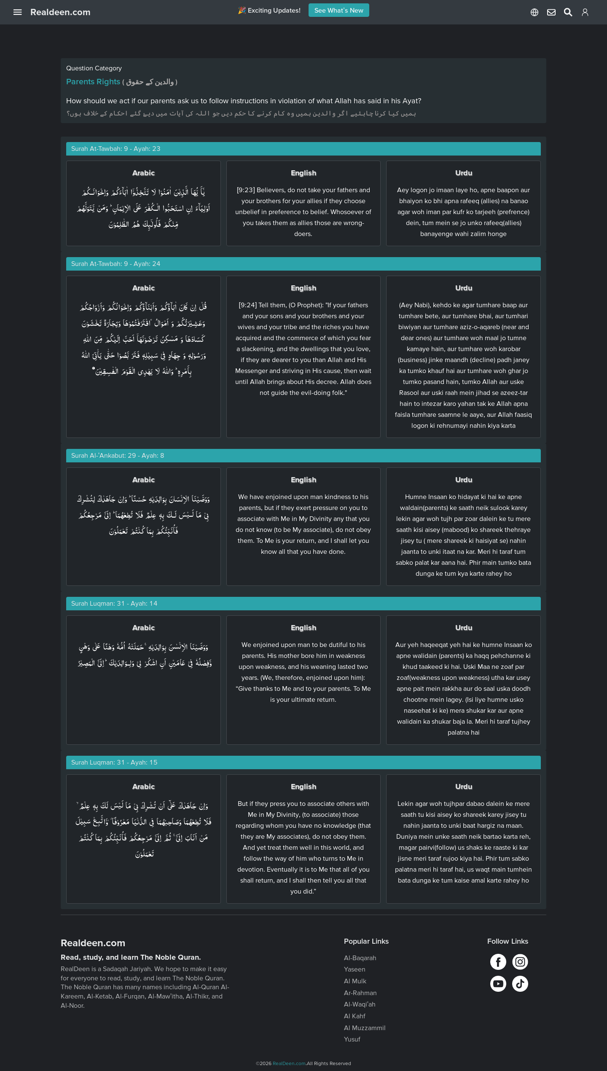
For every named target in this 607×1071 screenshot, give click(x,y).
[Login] (585, 14)
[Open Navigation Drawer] (21, 12)
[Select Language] (534, 12)
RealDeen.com (289, 1063)
